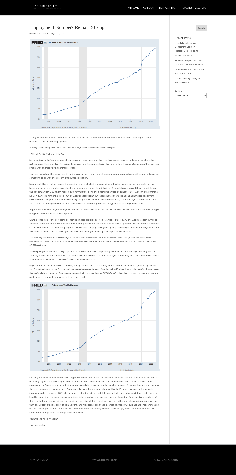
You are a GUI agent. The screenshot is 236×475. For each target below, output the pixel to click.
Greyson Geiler (40, 33)
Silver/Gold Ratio (183, 55)
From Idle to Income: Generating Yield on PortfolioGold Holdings (186, 46)
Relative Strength (168, 8)
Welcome (133, 8)
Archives (179, 91)
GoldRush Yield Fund (194, 8)
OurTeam (148, 8)
